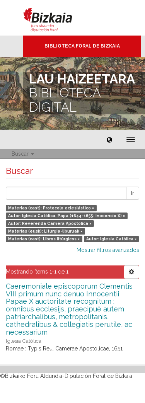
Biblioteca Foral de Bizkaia (82, 46)
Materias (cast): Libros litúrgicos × (44, 238)
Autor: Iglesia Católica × (111, 238)
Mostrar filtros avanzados (108, 250)
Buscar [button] (23, 154)
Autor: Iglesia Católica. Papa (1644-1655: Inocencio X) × (66, 215)
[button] (109, 139)
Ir (132, 193)
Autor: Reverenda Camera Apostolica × (49, 223)
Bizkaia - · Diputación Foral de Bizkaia (56, 18)
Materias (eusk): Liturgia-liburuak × (45, 231)
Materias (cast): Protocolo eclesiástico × (51, 208)
